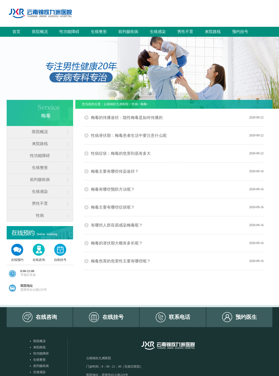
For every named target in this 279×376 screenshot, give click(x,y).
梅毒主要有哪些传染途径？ (115, 171)
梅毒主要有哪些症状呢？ (113, 207)
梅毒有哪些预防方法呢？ (113, 189)
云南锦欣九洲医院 (116, 104)
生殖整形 (99, 31)
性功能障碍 (69, 31)
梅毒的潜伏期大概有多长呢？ (117, 243)
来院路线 (213, 31)
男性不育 (185, 31)
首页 (16, 31)
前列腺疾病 (128, 31)
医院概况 (40, 31)
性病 (40, 215)
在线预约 (17, 260)
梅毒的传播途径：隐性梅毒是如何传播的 (127, 117)
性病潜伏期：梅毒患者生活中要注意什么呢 (129, 135)
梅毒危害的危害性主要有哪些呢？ (121, 261)
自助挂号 (60, 260)
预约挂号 (240, 31)
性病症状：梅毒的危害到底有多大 (121, 153)
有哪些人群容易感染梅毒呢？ (117, 225)
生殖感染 (158, 31)
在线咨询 (39, 260)
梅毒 (143, 104)
